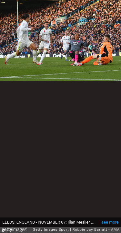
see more (110, 218)
